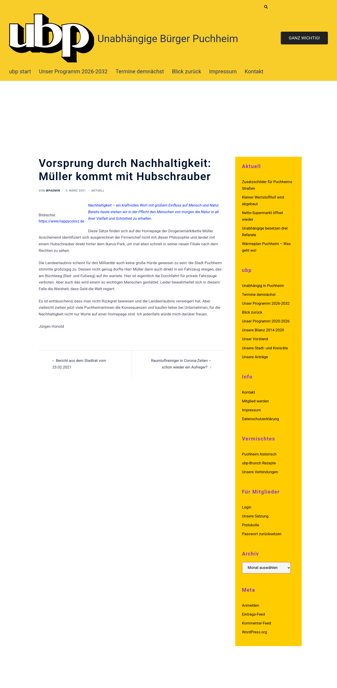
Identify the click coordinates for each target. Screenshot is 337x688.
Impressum (223, 71)
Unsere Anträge (255, 355)
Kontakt (254, 71)
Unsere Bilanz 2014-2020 (263, 328)
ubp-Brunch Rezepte (259, 460)
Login (247, 504)
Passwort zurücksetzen (262, 530)
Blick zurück (186, 71)
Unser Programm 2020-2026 (266, 319)
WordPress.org (255, 628)
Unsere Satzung (255, 513)
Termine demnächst (140, 71)
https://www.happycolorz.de (61, 221)
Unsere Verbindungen (260, 469)
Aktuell (98, 190)
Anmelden (251, 602)
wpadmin (53, 190)
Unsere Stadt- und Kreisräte (265, 346)
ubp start (20, 71)
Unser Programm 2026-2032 (73, 71)
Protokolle (251, 521)
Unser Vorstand (255, 337)
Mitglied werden (256, 398)
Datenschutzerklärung (261, 416)
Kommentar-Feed (257, 619)
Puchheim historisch (259, 451)
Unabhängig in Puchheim (263, 284)
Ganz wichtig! (304, 38)
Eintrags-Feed (254, 611)
